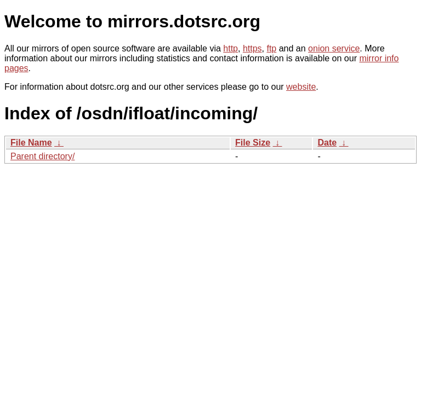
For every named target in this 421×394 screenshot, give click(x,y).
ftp (271, 48)
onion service (334, 48)
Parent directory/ (42, 156)
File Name (31, 142)
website (301, 86)
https (252, 48)
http (230, 48)
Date (327, 142)
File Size (252, 142)
